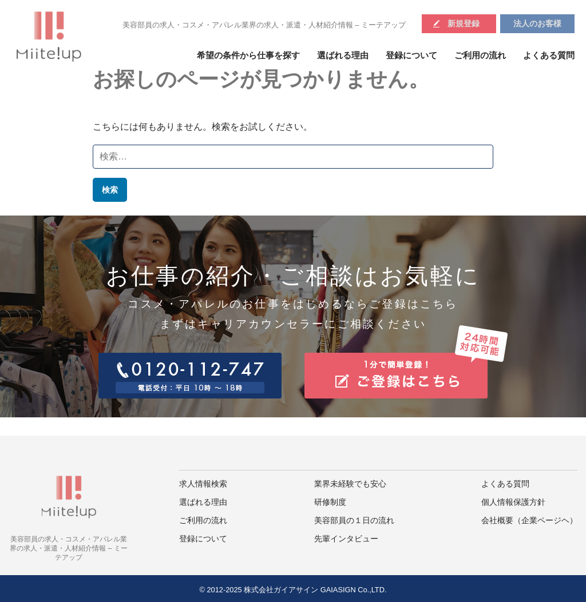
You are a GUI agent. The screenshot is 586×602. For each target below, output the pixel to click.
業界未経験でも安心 (350, 484)
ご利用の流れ (480, 55)
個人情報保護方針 (513, 502)
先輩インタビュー (346, 539)
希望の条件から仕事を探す (248, 55)
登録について (411, 55)
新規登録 (464, 23)
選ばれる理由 (343, 55)
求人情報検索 (203, 484)
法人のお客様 (537, 23)
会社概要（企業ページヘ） (529, 520)
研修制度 (330, 502)
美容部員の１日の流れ (354, 520)
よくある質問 (549, 55)
